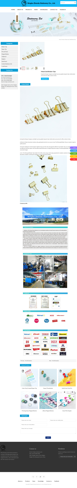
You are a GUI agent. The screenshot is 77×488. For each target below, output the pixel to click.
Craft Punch (4, 66)
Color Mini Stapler (67, 410)
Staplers (3, 59)
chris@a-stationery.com (9, 81)
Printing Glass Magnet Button (29, 410)
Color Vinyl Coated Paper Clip (29, 388)
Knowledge (44, 9)
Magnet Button (5, 54)
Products (29, 9)
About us (20, 9)
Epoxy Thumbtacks (48, 388)
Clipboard (4, 56)
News (36, 9)
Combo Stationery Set (7, 64)
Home (13, 9)
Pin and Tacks (5, 51)
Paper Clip (4, 49)
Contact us (53, 9)
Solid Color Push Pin (67, 388)
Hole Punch (4, 61)
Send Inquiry (45, 78)
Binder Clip (67, 39)
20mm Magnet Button (48, 410)
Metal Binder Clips (73, 39)
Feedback (63, 9)
